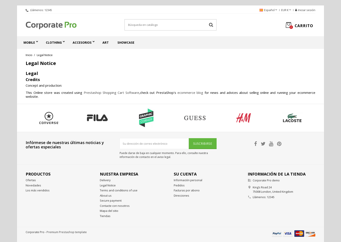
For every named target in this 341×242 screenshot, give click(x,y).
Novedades (33, 185)
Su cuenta (185, 174)
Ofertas (31, 180)
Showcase (125, 42)
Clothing (54, 42)
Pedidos (179, 185)
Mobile (29, 42)
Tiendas (105, 216)
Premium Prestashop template (67, 232)
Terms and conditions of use (118, 190)
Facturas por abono (187, 190)
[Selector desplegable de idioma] (268, 10)
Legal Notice (108, 185)
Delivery (105, 180)
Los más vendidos (38, 190)
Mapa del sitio (109, 211)
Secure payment (111, 200)
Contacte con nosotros (115, 206)
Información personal (188, 180)
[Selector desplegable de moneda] (286, 10)
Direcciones (181, 195)
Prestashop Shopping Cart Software (111, 92)
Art (105, 42)
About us (106, 195)
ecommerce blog (190, 92)
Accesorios (82, 42)
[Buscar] (170, 25)
